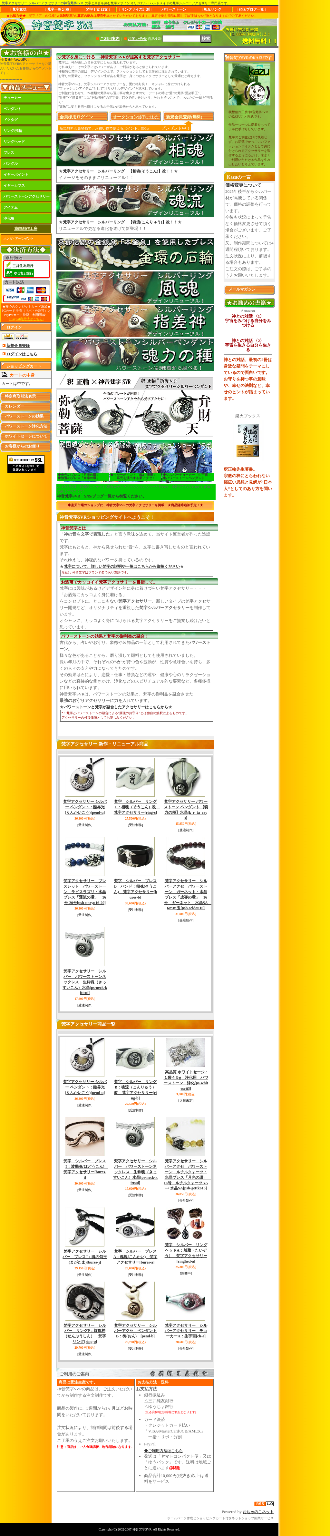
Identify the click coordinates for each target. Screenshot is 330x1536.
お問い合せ (137, 38)
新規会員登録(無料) (184, 116)
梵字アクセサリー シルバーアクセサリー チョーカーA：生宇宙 (186, 1331)
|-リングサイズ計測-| (135, 9)
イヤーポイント (16, 174)
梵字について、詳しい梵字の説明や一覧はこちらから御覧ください (122, 566)
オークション (125, 116)
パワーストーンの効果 (24, 416)
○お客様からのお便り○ (15, 59)
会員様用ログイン (76, 116)
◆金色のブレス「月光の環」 (79, 475)
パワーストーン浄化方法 (26, 426)
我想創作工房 (25, 228)
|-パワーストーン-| (174, 9)
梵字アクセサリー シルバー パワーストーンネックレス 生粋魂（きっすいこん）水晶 (85, 982)
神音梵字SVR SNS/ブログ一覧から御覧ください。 (101, 496)
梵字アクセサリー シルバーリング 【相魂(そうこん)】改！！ (118, 171)
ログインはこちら (21, 354)
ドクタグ (11, 120)
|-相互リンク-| (212, 9)
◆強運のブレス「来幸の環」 (79, 478)
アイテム (11, 207)
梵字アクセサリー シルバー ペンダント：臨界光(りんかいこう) (85, 807)
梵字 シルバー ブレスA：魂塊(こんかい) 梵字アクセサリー (135, 1257)
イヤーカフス (14, 185)
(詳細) (174, 1467)
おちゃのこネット (258, 1512)
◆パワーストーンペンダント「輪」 (184, 479)
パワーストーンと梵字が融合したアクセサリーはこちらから (116, 707)
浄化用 (9, 218)
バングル (11, 163)
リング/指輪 (13, 131)
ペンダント (12, 109)
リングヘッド (14, 141)
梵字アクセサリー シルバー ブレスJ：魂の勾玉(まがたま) (85, 1257)
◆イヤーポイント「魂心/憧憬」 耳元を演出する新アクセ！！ (134, 476)
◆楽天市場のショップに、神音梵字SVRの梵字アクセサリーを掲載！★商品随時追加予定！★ (135, 505)
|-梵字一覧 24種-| (58, 9)
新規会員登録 (18, 345)
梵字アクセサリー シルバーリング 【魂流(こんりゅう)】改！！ (120, 222)
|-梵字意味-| (19, 9)
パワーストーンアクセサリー (27, 196)
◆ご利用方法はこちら (163, 1451)
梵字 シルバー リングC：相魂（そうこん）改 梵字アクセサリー (137, 807)
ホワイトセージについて (26, 436)
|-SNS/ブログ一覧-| (251, 9)
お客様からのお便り (22, 446)
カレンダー (14, 406)
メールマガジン (242, 289)
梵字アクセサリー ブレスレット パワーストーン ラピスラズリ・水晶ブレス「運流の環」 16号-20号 (84, 892)
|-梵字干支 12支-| (97, 9)
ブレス (9, 152)
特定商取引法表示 (20, 396)
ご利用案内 (110, 38)
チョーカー (12, 98)
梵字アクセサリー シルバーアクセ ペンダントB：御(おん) (135, 1331)
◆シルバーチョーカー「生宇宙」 (187, 475)
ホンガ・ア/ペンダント (19, 238)
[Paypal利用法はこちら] (26, 319)
